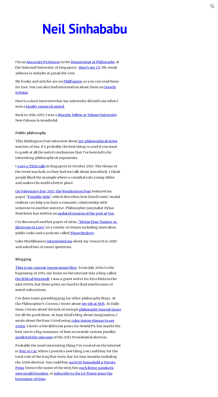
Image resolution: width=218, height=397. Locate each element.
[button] (212, 6)
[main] (84, 28)
